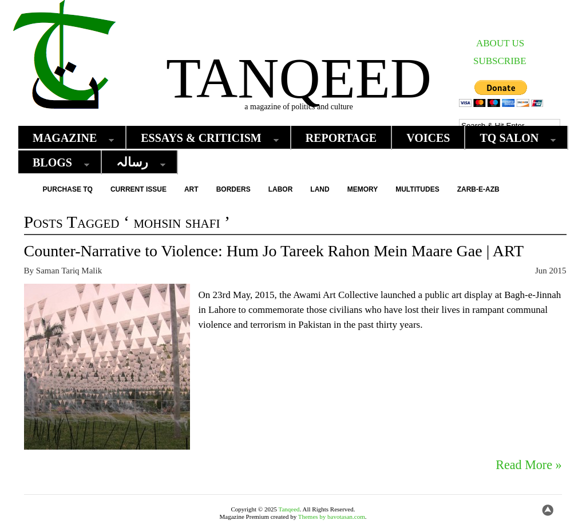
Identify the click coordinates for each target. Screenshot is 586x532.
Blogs (55, 162)
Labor (280, 189)
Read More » (528, 465)
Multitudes (417, 189)
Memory (362, 189)
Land (319, 189)
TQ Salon (512, 138)
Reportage (341, 138)
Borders (233, 189)
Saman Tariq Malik (69, 270)
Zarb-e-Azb (478, 189)
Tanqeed (298, 78)
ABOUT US (500, 43)
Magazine (67, 138)
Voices (428, 138)
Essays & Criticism (203, 138)
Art (191, 189)
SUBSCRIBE (499, 60)
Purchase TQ (68, 189)
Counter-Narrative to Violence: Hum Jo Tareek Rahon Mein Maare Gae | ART (274, 251)
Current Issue (138, 189)
